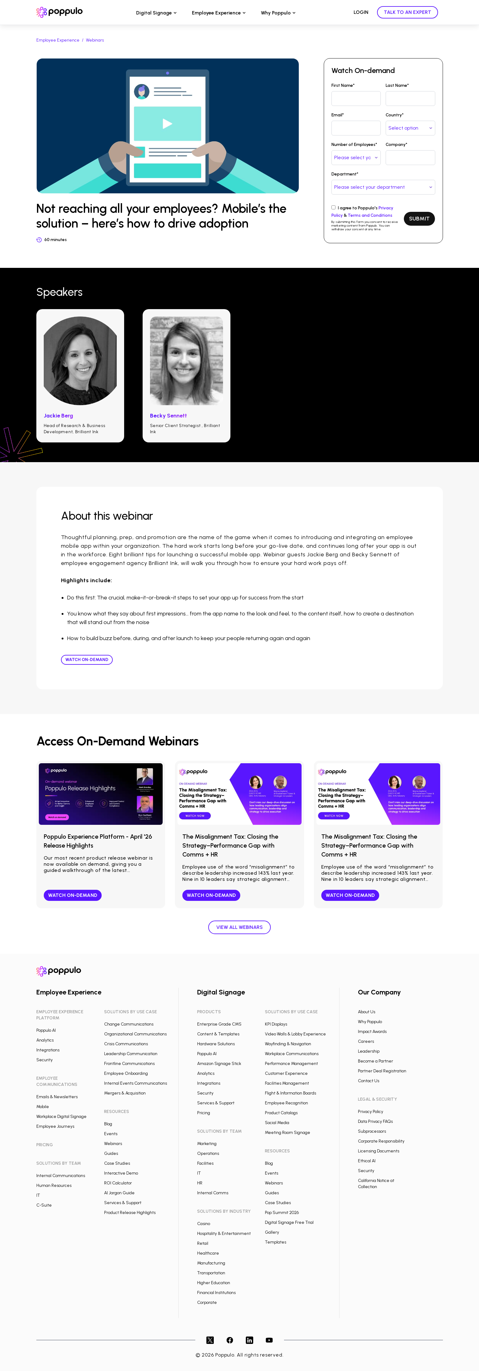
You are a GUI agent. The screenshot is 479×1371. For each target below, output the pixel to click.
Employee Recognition (286, 1103)
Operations (208, 1153)
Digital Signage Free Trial (289, 1222)
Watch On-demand (86, 659)
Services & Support (122, 1202)
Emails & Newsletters (57, 1096)
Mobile (42, 1106)
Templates (275, 1242)
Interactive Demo (121, 1173)
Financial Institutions (216, 1292)
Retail (202, 1243)
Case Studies (117, 1163)
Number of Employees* (354, 144)
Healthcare (208, 1253)
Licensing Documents (378, 1151)
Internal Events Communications (135, 1083)
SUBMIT (419, 218)
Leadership (369, 1051)
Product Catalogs (281, 1112)
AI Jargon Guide (119, 1193)
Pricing (203, 1112)
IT (38, 1195)
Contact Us (368, 1080)
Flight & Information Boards (290, 1093)
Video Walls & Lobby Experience (295, 1034)
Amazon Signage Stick (219, 1063)
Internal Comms (212, 1193)
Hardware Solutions (216, 1043)
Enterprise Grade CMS (219, 1024)
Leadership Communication (130, 1053)
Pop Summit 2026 (282, 1212)
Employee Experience (216, 13)
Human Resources (53, 1185)
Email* (337, 115)
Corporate (207, 1302)
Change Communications (128, 1024)
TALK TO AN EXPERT (407, 12)
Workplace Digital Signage (61, 1116)
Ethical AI (366, 1160)
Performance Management (291, 1063)
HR (199, 1183)
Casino (203, 1223)
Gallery (272, 1232)
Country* (395, 115)
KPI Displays (276, 1024)
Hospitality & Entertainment (224, 1233)
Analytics (45, 1040)
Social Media (277, 1122)
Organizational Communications (135, 1034)
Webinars (95, 40)
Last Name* (397, 85)
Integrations (47, 1050)
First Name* (343, 85)
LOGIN (361, 12)
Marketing (207, 1143)
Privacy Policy (370, 1111)
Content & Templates (218, 1034)
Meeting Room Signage (287, 1132)
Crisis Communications (126, 1043)
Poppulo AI (46, 1030)
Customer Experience (286, 1073)
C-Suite (44, 1205)
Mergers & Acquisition (125, 1093)
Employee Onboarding (126, 1073)
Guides (111, 1153)
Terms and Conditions (370, 215)
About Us (366, 1011)
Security (44, 1060)
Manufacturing (211, 1263)
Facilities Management (287, 1083)
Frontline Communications (129, 1063)
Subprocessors (372, 1131)
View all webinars (239, 927)
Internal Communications (60, 1175)
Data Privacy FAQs (375, 1121)
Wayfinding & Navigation (288, 1043)
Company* (396, 144)
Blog (108, 1124)
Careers (366, 1041)
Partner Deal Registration (382, 1071)
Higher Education (213, 1282)
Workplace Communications (292, 1053)
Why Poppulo (276, 13)
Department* (344, 174)
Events (110, 1133)
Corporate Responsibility (381, 1141)
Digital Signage (154, 13)
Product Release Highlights (130, 1212)
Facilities (205, 1163)
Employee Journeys (55, 1126)
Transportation (211, 1273)
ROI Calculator (118, 1183)
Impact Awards (372, 1031)
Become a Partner (375, 1061)
